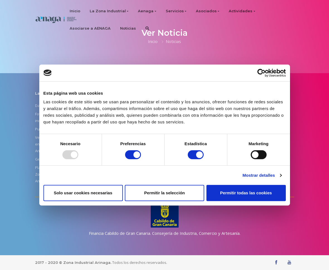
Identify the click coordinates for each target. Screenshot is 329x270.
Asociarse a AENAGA (90, 28)
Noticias (128, 28)
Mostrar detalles (258, 175)
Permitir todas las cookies (246, 192)
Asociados (206, 11)
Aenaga (145, 11)
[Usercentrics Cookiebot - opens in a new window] (261, 73)
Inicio (75, 11)
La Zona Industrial (108, 11)
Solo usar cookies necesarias (83, 192)
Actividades (240, 11)
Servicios (175, 11)
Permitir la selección (164, 192)
